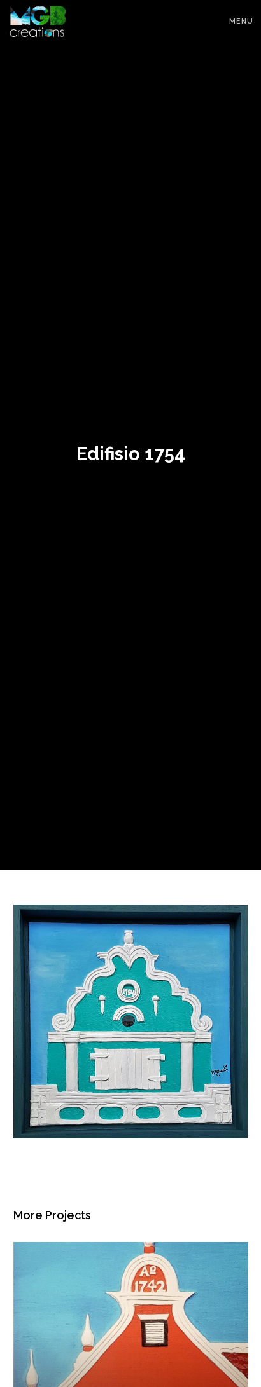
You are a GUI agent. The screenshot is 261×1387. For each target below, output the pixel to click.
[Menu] (235, 19)
